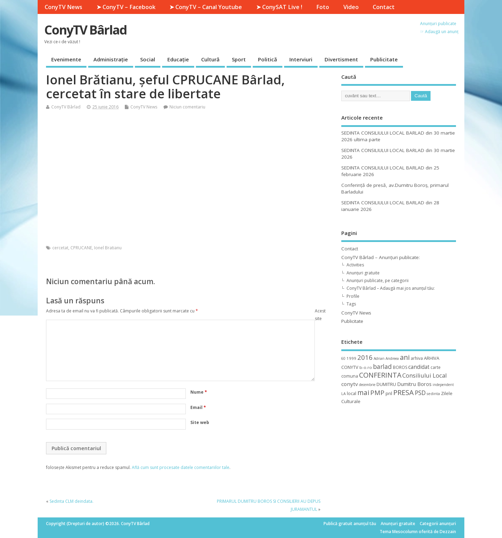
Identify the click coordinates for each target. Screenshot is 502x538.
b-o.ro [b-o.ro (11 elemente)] (365, 367)
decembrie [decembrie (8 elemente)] (367, 384)
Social (147, 59)
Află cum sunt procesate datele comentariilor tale (180, 467)
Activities (355, 265)
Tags (351, 304)
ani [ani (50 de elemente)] (405, 357)
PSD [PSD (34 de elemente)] (420, 392)
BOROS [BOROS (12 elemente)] (400, 367)
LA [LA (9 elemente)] (343, 393)
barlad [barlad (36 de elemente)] (382, 366)
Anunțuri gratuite (363, 273)
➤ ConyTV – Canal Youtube (205, 7)
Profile (353, 296)
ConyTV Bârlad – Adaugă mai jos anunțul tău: (391, 288)
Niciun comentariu (187, 107)
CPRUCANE (81, 248)
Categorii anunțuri (438, 523)
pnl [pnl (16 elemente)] (389, 393)
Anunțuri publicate (438, 23)
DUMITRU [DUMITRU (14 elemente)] (386, 384)
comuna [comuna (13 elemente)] (349, 376)
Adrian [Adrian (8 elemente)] (379, 358)
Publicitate (384, 59)
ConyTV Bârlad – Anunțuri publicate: (380, 257)
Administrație (110, 59)
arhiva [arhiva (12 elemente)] (417, 358)
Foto (322, 7)
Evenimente (66, 59)
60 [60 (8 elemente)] (343, 358)
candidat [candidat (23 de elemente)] (418, 367)
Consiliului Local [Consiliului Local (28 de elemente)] (424, 375)
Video (351, 7)
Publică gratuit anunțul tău (350, 523)
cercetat (60, 248)
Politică (267, 59)
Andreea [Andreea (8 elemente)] (392, 358)
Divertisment (341, 59)
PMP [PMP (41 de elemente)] (377, 392)
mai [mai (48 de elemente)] (363, 392)
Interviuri (300, 59)
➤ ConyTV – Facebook (126, 7)
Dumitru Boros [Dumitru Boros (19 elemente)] (414, 384)
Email (198, 407)
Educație (178, 59)
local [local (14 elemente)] (351, 393)
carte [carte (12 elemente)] (436, 367)
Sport (239, 59)
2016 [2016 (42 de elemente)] (365, 357)
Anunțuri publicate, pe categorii (378, 280)
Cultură (210, 59)
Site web (199, 422)
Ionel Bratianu (108, 248)
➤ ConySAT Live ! (279, 7)
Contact (384, 7)
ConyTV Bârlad (85, 29)
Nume (198, 392)
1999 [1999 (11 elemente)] (351, 358)
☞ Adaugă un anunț (439, 32)
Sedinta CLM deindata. (71, 501)
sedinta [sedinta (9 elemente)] (433, 393)
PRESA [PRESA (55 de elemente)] (403, 392)
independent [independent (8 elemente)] (443, 384)
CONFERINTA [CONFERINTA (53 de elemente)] (380, 375)
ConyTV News (63, 7)
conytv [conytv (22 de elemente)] (349, 383)
